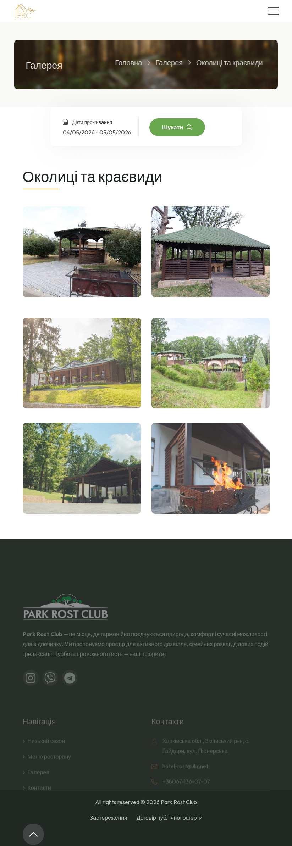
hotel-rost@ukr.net (185, 782)
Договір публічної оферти (170, 817)
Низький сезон (46, 757)
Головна (123, 62)
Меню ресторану (49, 773)
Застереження (108, 817)
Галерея (164, 62)
